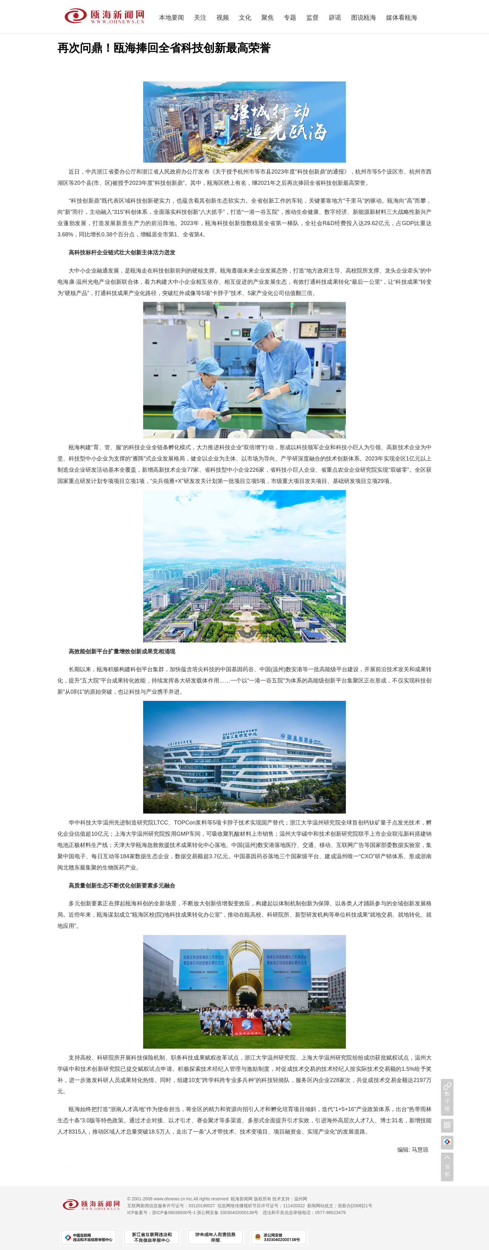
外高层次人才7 (350, 1120)
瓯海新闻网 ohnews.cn (113, 1168)
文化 (245, 17)
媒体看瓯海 (401, 17)
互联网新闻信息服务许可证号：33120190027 (171, 1205)
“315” (118, 212)
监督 (312, 17)
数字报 (447, 1101)
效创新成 (136, 651)
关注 (200, 17)
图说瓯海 (363, 17)
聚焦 (267, 17)
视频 (222, 17)
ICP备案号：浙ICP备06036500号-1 (161, 1212)
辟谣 (335, 17)
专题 (290, 17)
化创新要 (136, 886)
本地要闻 (171, 17)
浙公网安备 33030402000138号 (227, 1212)
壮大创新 (130, 252)
